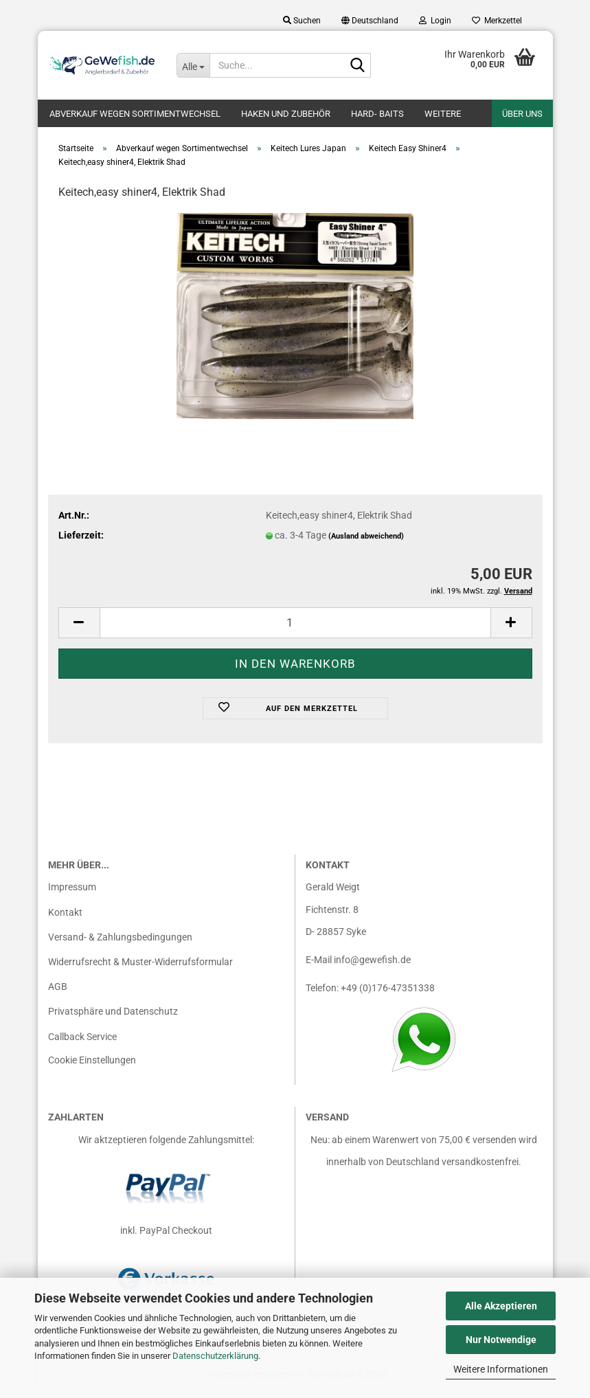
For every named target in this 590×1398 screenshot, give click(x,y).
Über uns (522, 114)
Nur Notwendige (501, 1339)
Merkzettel (497, 20)
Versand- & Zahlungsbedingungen (120, 943)
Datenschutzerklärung (215, 1356)
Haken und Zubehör (285, 114)
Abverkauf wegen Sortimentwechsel (134, 114)
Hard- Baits (377, 114)
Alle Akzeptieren (501, 1305)
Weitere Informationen (500, 1369)
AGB (57, 993)
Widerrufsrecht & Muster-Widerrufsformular (140, 968)
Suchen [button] (302, 20)
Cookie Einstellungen (92, 1066)
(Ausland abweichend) (366, 543)
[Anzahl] (295, 629)
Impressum (72, 893)
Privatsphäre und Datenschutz (113, 1018)
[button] (370, 20)
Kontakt (65, 919)
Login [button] (435, 20)
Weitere (442, 114)
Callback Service (82, 1043)
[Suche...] (193, 65)
